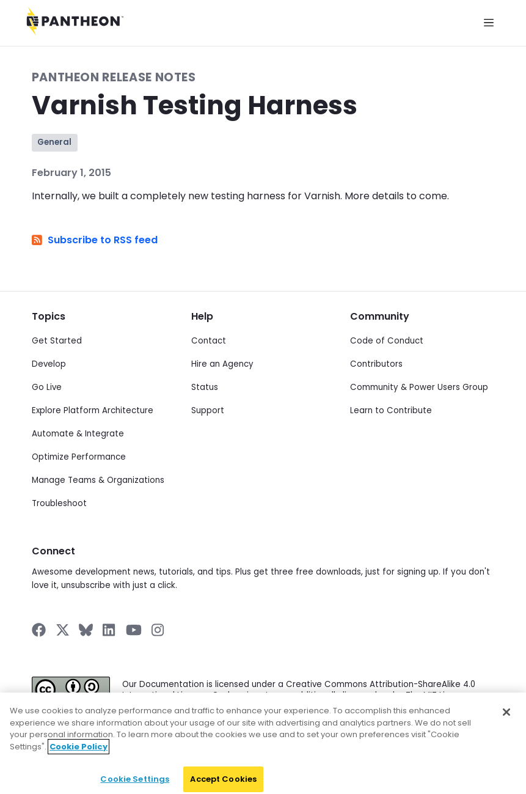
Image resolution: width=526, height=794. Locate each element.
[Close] (506, 721)
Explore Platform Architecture (92, 410)
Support (207, 410)
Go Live (47, 387)
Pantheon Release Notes (114, 77)
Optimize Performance (79, 457)
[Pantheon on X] (62, 630)
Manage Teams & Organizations (98, 480)
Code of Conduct (386, 341)
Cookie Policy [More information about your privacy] (78, 756)
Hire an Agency (222, 364)
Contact (208, 341)
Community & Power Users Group (419, 387)
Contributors (376, 364)
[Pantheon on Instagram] (158, 630)
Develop (49, 364)
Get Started (57, 341)
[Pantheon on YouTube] (134, 630)
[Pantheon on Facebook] (39, 630)
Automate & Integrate (78, 433)
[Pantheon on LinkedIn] (109, 630)
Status (204, 387)
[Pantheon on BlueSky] (86, 630)
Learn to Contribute (391, 410)
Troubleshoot (59, 503)
